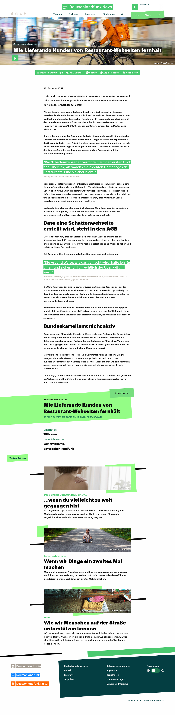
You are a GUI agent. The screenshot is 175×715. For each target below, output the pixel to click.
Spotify (91, 72)
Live (137, 15)
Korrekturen (113, 674)
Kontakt (68, 670)
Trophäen (69, 679)
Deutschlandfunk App (50, 72)
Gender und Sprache (117, 683)
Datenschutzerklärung (118, 666)
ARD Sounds (74, 72)
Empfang (69, 674)
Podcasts (73, 14)
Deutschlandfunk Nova (76, 666)
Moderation (109, 14)
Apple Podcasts (109, 72)
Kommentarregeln (116, 679)
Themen (57, 14)
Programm (90, 14)
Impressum (112, 670)
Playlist (148, 15)
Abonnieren (130, 72)
